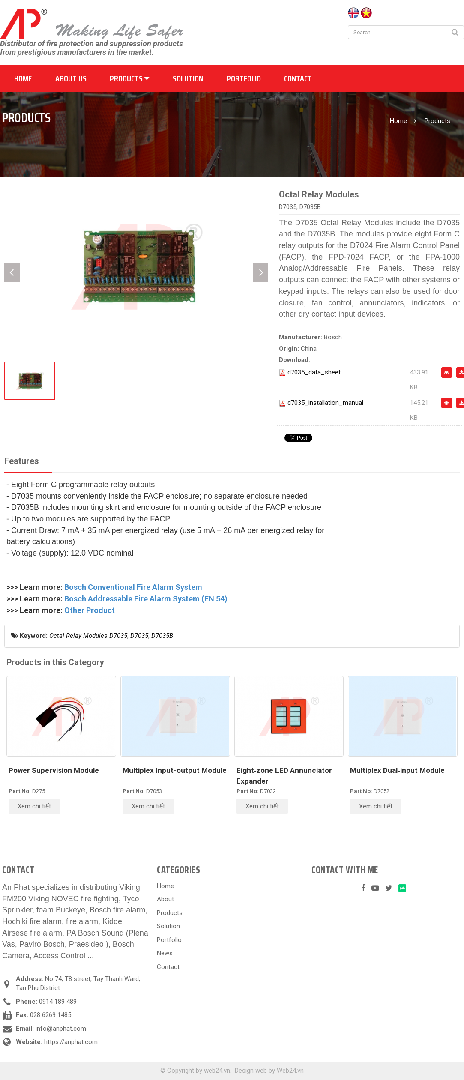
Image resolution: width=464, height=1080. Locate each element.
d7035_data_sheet (314, 372)
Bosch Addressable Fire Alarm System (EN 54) (146, 598)
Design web (251, 1070)
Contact (298, 78)
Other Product (89, 610)
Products (129, 78)
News (165, 953)
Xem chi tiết (34, 806)
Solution (188, 78)
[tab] (21, 461)
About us (71, 78)
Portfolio (244, 78)
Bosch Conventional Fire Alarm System (133, 587)
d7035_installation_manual (325, 403)
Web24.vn (290, 1070)
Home (23, 78)
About (165, 899)
